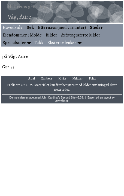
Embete (46, 78)
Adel (31, 78)
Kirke (62, 78)
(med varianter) (62, 27)
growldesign (62, 100)
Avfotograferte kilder (80, 35)
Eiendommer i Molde (22, 35)
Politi (92, 78)
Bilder (51, 35)
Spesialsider (14, 43)
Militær (77, 78)
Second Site (68, 97)
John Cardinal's (50, 97)
